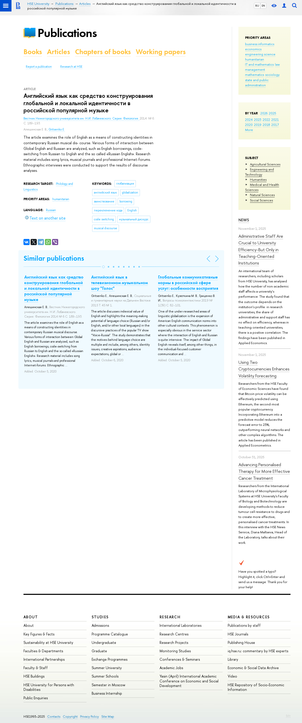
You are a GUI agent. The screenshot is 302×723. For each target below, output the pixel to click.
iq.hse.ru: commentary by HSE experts (258, 650)
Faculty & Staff (35, 667)
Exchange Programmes (109, 659)
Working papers (161, 51)
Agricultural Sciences (265, 164)
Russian (51, 210)
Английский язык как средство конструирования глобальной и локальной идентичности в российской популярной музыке (53, 288)
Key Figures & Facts (38, 634)
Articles (58, 51)
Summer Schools (105, 676)
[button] (103, 266)
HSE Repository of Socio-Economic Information (256, 687)
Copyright (70, 716)
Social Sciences (261, 200)
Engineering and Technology (259, 172)
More (249, 129)
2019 (257, 124)
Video (232, 676)
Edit (288, 715)
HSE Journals (238, 634)
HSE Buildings (33, 676)
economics (253, 49)
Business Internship (107, 693)
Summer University (107, 667)
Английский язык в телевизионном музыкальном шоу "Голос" (119, 282)
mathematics (254, 74)
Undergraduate (104, 642)
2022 (266, 119)
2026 (264, 113)
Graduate (99, 650)
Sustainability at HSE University (48, 642)
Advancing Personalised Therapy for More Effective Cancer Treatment (264, 471)
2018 (266, 124)
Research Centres (174, 634)
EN (263, 5)
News (243, 220)
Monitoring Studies (175, 650)
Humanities (258, 179)
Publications (67, 33)
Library (233, 659)
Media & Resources (249, 616)
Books (32, 51)
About (30, 616)
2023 (257, 119)
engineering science (260, 54)
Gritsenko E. (57, 129)
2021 (275, 119)
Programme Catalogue (110, 634)
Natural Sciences (262, 194)
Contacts (53, 716)
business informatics (259, 44)
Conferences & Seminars (180, 659)
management (255, 69)
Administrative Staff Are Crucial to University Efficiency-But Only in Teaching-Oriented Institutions (260, 249)
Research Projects (174, 642)
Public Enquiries (35, 697)
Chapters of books (103, 51)
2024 (249, 119)
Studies (100, 616)
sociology (272, 74)
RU (257, 5)
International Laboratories (180, 625)
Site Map (107, 716)
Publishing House (241, 642)
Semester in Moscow (108, 684)
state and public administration (257, 82)
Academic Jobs (171, 667)
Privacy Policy (89, 716)
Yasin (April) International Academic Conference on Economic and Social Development (189, 681)
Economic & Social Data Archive (253, 667)
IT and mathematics (259, 64)
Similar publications (53, 258)
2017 (275, 124)
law (277, 64)
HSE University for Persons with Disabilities (48, 687)
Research (170, 616)
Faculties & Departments (43, 650)
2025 (272, 113)
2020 (249, 124)
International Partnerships (44, 659)
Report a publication (39, 67)
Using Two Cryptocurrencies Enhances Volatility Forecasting (263, 369)
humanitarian (254, 59)
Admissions (100, 625)
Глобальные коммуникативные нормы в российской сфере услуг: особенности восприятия (188, 282)
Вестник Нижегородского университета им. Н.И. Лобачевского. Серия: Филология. (81, 118)
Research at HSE (71, 67)
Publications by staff (244, 625)
